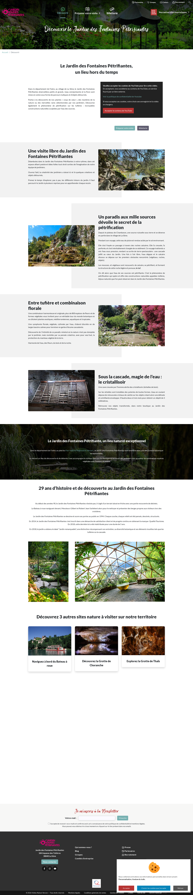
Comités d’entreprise (84, 858)
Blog (77, 851)
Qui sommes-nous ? (83, 847)
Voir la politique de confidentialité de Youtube (122, 96)
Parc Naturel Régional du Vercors (79, 450)
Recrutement (178, 2)
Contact (164, 2)
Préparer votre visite (124, 128)
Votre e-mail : (70, 818)
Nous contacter (49, 862)
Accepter (126, 888)
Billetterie (143, 128)
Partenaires (137, 2)
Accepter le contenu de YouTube (118, 110)
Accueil (5, 52)
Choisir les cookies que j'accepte (153, 888)
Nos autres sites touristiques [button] (173, 12)
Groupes (151, 2)
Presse (126, 847)
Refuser (181, 888)
